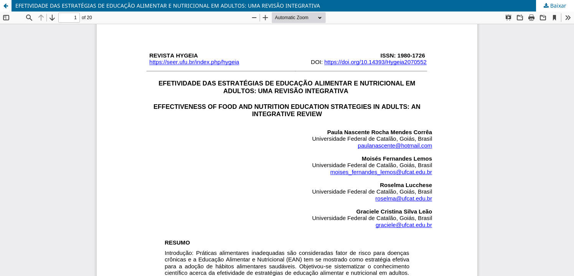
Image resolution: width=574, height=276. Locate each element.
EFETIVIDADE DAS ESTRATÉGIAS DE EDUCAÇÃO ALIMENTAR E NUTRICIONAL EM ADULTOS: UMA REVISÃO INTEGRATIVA (167, 5)
